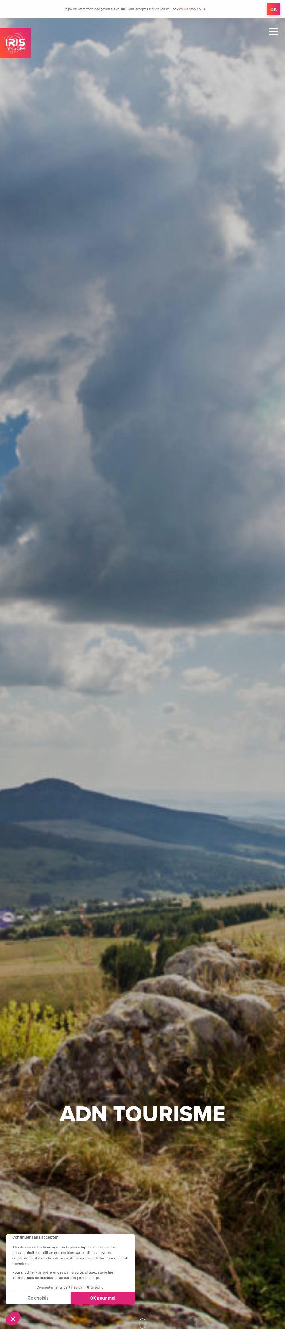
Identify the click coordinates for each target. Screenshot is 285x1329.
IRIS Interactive (15, 43)
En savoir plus (194, 9)
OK (273, 9)
